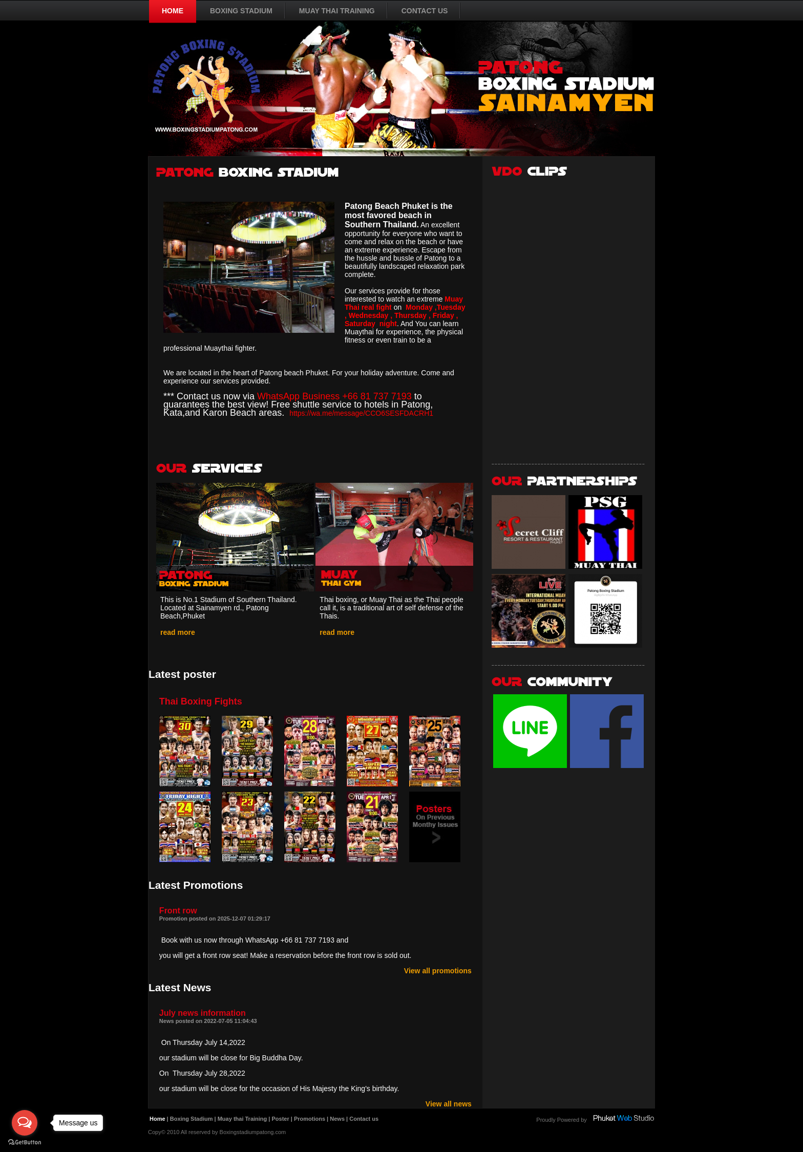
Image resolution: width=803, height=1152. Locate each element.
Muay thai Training (242, 1119)
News (337, 1119)
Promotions (309, 1119)
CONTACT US (425, 11)
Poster (280, 1119)
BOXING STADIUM (241, 11)
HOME (172, 11)
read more (177, 632)
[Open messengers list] (24, 1123)
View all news (449, 1104)
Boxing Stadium (191, 1119)
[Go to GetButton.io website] (24, 1142)
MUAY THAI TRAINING (337, 11)
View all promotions (438, 971)
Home (157, 1119)
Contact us (363, 1119)
